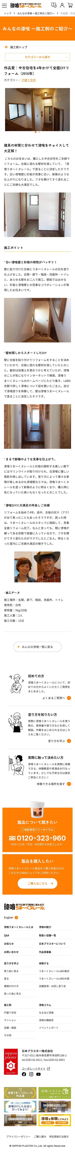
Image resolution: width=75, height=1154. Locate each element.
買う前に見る (11, 971)
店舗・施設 (10, 1027)
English (11, 917)
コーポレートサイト (36, 1068)
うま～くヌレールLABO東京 (54, 971)
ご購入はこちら (37, 883)
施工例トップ (16, 47)
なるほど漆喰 (46, 1012)
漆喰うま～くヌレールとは (18, 927)
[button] (4, 5)
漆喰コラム (45, 1005)
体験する (44, 963)
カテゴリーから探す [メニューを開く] (37, 57)
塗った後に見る (12, 993)
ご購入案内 (40, 1136)
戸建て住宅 (29, 80)
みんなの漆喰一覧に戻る (37, 647)
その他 (7, 1035)
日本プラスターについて (52, 943)
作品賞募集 (45, 952)
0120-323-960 (41, 838)
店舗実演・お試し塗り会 (52, 986)
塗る (6, 978)
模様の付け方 (11, 986)
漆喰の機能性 (46, 1020)
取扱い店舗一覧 (47, 935)
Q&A (6, 935)
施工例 (7, 1005)
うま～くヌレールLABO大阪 (54, 978)
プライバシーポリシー (18, 1136)
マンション (10, 1020)
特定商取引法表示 (59, 1136)
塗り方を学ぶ (11, 963)
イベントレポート (48, 1027)
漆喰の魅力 (45, 927)
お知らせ (9, 943)
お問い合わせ (11, 952)
